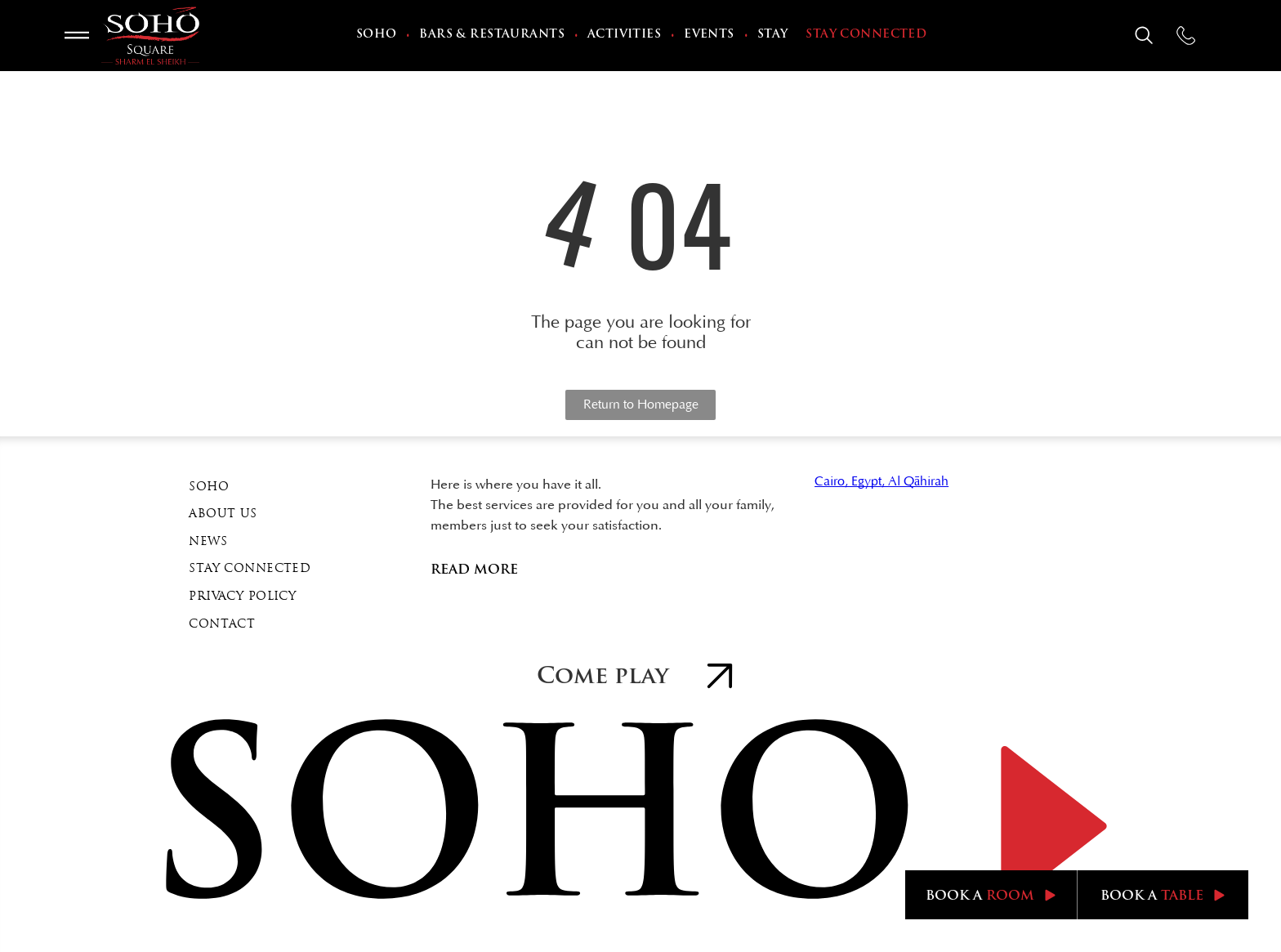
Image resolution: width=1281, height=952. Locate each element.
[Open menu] (77, 35)
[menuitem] (378, 36)
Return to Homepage (641, 404)
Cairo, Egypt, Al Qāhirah (881, 481)
